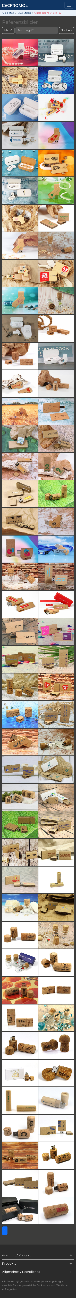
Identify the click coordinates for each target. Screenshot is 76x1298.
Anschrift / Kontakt (16, 1255)
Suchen (66, 30)
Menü (8, 30)
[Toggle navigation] (69, 5)
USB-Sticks (24, 12)
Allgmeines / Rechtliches (21, 1272)
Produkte (9, 1263)
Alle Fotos (8, 12)
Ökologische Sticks (47, 12)
